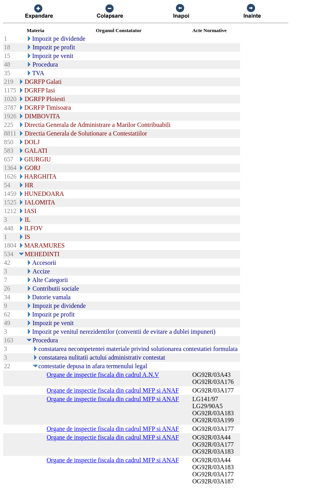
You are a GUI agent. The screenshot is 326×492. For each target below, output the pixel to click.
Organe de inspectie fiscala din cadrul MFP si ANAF (113, 390)
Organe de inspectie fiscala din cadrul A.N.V (103, 374)
